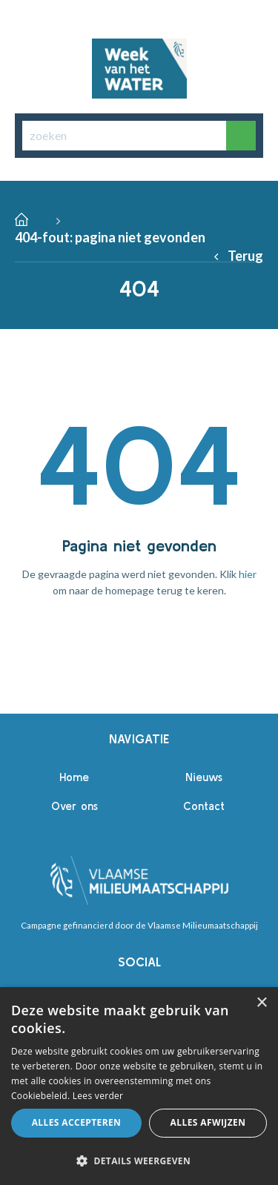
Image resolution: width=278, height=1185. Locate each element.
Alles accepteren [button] (77, 1122)
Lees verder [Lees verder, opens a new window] (98, 1095)
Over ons (74, 806)
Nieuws (203, 777)
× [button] (261, 1003)
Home (74, 777)
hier (248, 574)
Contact (204, 806)
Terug (245, 256)
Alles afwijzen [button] (208, 1122)
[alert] (139, 1086)
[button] (139, 1160)
